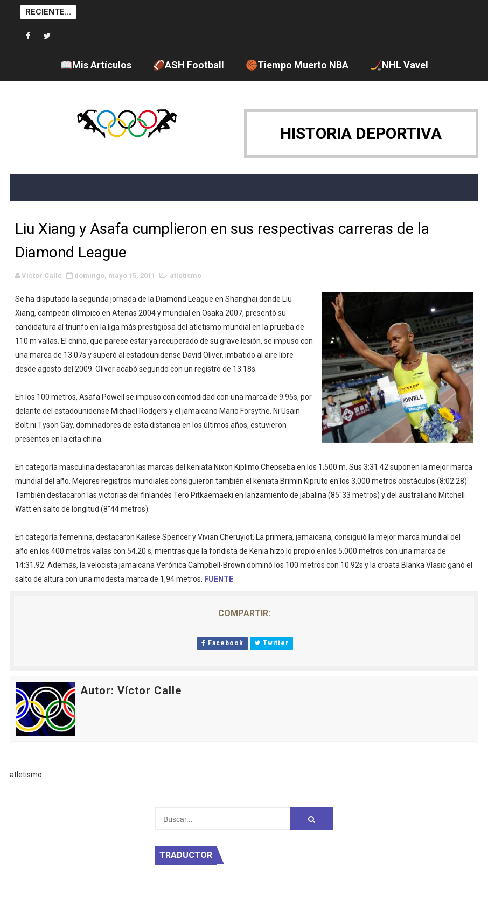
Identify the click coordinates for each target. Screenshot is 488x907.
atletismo (185, 275)
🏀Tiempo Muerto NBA (297, 65)
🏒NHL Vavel (399, 65)
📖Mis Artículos (95, 65)
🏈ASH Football (188, 65)
